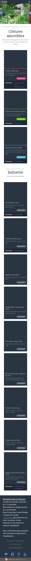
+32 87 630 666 (16, 544)
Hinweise (23, 559)
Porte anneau (18, 123)
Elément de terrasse (19, 87)
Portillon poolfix (18, 161)
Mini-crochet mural (19, 250)
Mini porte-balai (19, 214)
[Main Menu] (29, 1)
